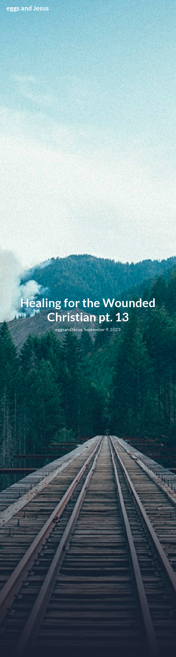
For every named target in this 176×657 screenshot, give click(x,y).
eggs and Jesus (27, 8)
